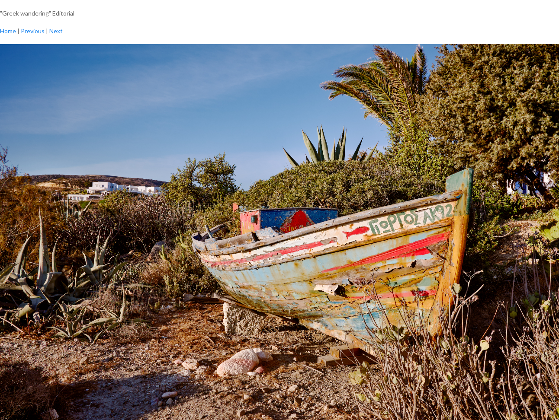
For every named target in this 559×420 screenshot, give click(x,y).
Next (56, 31)
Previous (33, 31)
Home (8, 31)
